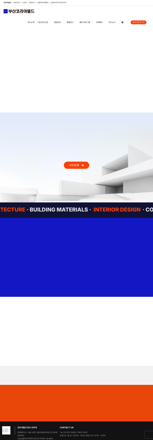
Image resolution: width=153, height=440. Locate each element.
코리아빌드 (7, 3)
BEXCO (32, 3)
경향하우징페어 (42, 3)
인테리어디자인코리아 (58, 3)
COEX (24, 3)
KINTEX (17, 3)
